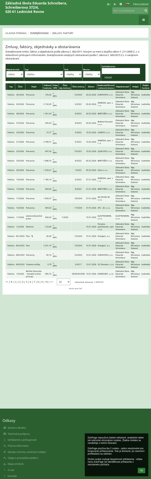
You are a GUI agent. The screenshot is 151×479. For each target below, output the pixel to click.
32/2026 (20, 151)
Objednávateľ (122, 86)
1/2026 (65, 217)
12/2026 (20, 226)
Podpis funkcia (145, 86)
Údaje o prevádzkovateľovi (23, 458)
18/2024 (78, 198)
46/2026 (20, 94)
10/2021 (78, 151)
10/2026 (20, 273)
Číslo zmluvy (78, 86)
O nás (11, 470)
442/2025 (20, 245)
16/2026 (20, 207)
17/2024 (78, 207)
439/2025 (20, 264)
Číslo (20, 86)
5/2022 (78, 132)
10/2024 (78, 236)
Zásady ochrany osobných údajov (27, 452)
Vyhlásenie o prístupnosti (22, 439)
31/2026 (20, 141)
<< (6, 282)
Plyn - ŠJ (29, 236)
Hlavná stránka (15, 33)
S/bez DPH (55, 86)
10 (46, 282)
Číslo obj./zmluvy (65, 86)
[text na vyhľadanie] (130, 10)
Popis (33, 86)
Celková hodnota (47, 86)
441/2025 (20, 236)
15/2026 (20, 189)
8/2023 (78, 123)
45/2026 (20, 104)
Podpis (135, 86)
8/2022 (78, 113)
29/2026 (20, 160)
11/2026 (20, 217)
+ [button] (109, 4)
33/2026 (20, 132)
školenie (30, 226)
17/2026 (20, 198)
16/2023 (78, 94)
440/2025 (20, 255)
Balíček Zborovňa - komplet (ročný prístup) (34, 274)
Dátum (91, 86)
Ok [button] (141, 470)
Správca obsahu (17, 427)
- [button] (114, 4)
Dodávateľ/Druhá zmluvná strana (106, 86)
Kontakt (12, 476)
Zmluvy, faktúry (62, 33)
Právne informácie (18, 445)
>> (51, 282)
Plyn (28, 245)
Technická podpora (19, 434)
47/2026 (20, 123)
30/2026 (20, 170)
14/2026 (20, 179)
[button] (127, 4)
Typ (11, 86)
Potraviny (30, 94)
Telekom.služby (33, 264)
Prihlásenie (141, 4)
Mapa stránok (16, 464)
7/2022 (78, 170)
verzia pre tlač (75, 288)
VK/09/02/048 (78, 273)
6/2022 (78, 104)
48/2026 (20, 113)
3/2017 (78, 264)
